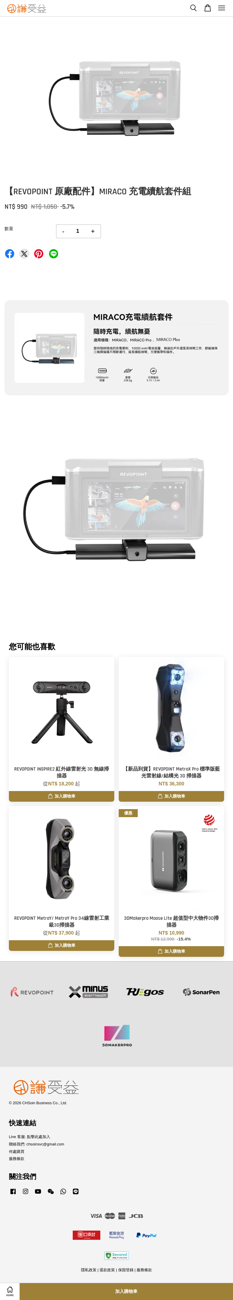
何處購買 (16, 1151)
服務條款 (16, 1158)
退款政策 (107, 1270)
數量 (8, 228)
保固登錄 (126, 1270)
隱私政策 (88, 1270)
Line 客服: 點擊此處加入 (29, 1136)
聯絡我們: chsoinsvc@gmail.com (36, 1144)
